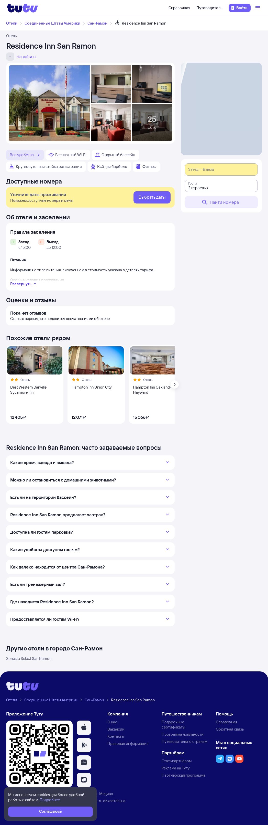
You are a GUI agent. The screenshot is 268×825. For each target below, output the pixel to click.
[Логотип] (22, 8)
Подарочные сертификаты (173, 725)
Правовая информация (128, 743)
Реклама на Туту (176, 768)
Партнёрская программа (183, 775)
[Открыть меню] (258, 8)
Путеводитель (209, 7)
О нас (112, 722)
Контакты (115, 736)
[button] (84, 728)
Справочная (179, 7)
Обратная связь (230, 729)
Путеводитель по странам (184, 741)
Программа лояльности (183, 734)
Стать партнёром (177, 760)
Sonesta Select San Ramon (28, 658)
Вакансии (116, 729)
